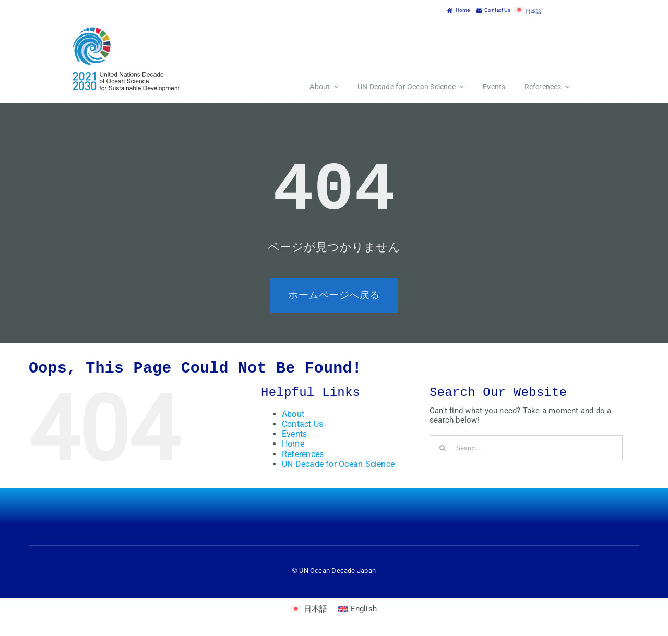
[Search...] (526, 448)
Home (293, 444)
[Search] (443, 448)
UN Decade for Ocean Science (338, 464)
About (293, 414)
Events (294, 434)
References (303, 454)
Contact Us (302, 424)
